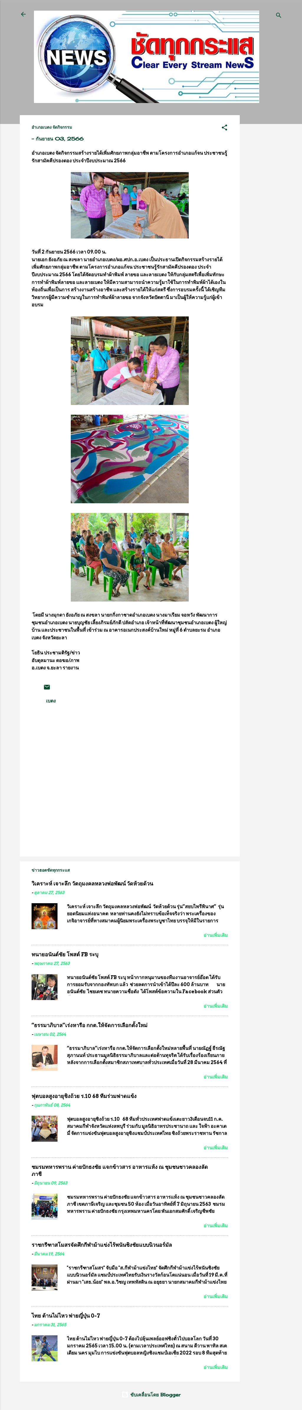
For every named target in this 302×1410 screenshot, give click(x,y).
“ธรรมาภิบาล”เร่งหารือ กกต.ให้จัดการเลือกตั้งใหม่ (89, 1025)
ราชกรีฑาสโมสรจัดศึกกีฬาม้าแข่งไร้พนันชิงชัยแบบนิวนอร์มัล (102, 1245)
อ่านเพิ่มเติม (215, 935)
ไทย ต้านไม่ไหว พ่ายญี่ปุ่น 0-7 (66, 1316)
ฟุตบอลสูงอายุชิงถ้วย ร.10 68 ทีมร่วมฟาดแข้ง (84, 1096)
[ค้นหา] (278, 16)
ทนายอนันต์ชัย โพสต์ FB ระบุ (65, 954)
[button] (224, 128)
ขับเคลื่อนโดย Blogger (151, 1395)
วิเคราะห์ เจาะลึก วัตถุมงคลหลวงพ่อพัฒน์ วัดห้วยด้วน (92, 883)
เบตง (51, 701)
